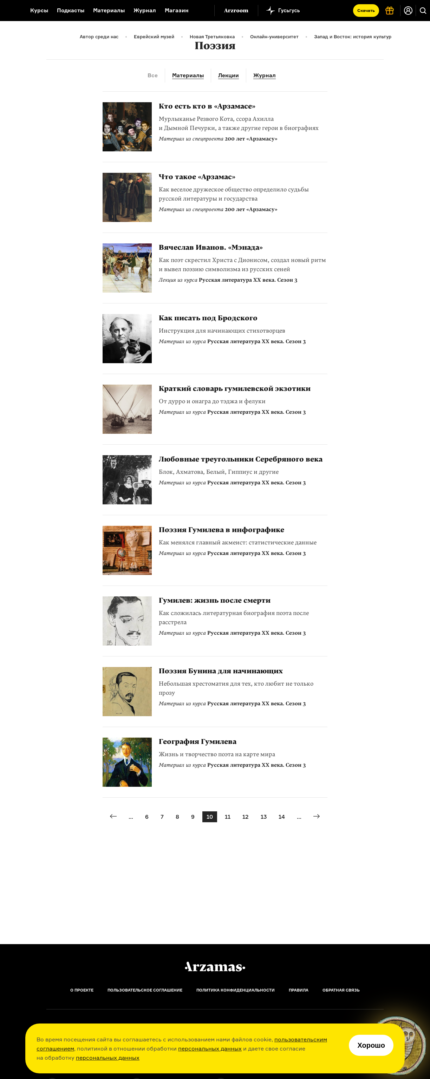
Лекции (228, 75)
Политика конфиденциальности (235, 990)
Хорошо (371, 1045)
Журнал (144, 10)
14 (282, 816)
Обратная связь (341, 990)
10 (210, 816)
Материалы (109, 10)
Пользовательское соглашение (144, 990)
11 (227, 816)
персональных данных (210, 1048)
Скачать (366, 10)
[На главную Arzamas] (10, 10)
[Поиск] (423, 11)
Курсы (39, 10)
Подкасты (70, 10)
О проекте (81, 990)
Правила (298, 990)
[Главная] (215, 967)
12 (245, 816)
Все (153, 75)
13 (264, 816)
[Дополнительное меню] (202, 11)
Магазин (177, 10)
